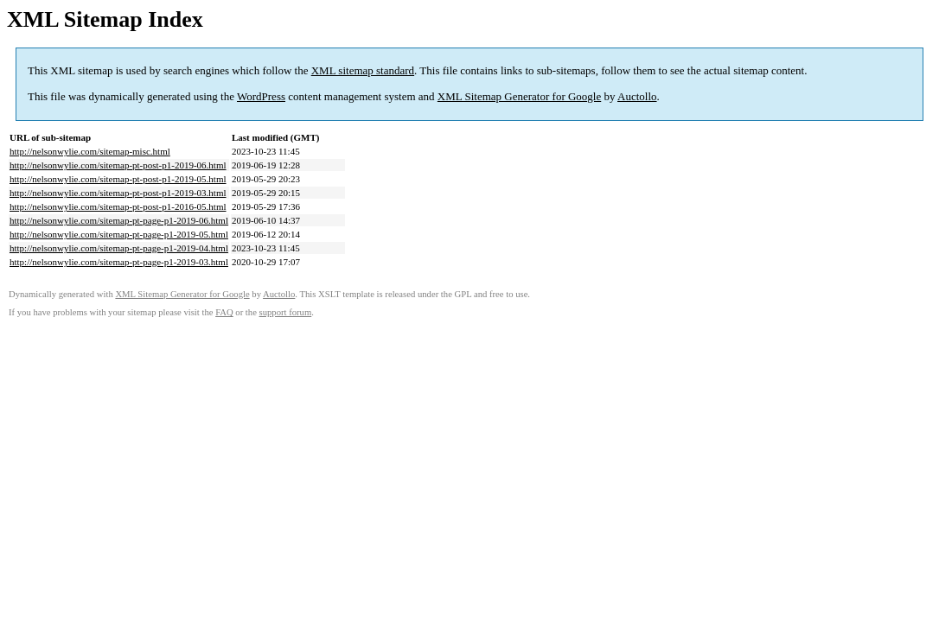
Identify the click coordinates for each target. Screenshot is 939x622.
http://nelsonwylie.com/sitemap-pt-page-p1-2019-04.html (119, 248)
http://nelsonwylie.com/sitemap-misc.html (90, 151)
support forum (285, 312)
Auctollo (637, 96)
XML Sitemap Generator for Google (519, 96)
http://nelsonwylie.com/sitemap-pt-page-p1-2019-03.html (119, 262)
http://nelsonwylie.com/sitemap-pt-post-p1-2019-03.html (118, 192)
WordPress (261, 96)
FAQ (224, 312)
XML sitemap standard (362, 70)
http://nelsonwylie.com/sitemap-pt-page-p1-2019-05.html (119, 234)
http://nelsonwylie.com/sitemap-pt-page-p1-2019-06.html (119, 220)
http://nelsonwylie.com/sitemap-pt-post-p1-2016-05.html (118, 206)
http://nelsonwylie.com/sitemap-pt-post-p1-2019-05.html (118, 179)
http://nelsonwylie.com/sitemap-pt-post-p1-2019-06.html (118, 165)
